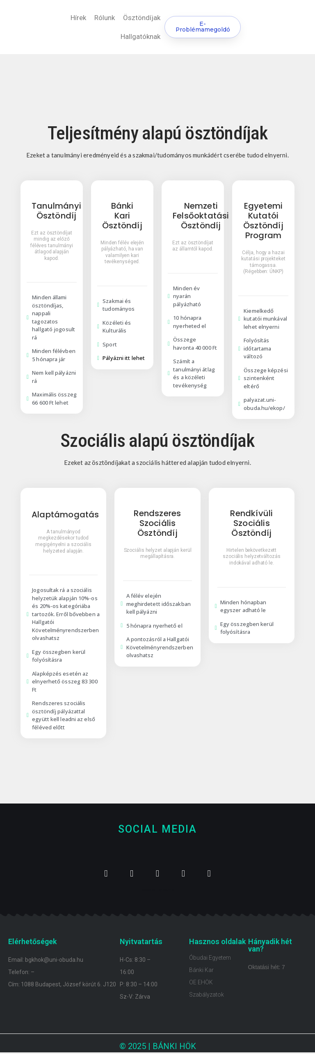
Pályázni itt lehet (124, 358)
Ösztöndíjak (141, 18)
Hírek (78, 18)
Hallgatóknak (140, 36)
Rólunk (104, 18)
